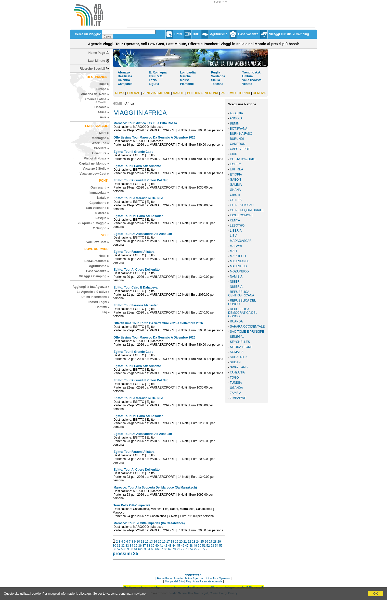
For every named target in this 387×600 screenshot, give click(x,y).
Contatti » (103, 307)
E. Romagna (157, 72)
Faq (188, 581)
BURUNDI (237, 139)
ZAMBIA (235, 393)
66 (157, 549)
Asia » (104, 117)
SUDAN (235, 362)
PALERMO (228, 93)
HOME (117, 103)
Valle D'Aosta (252, 80)
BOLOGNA (195, 93)
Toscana (217, 84)
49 (195, 545)
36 (139, 545)
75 (195, 549)
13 (151, 541)
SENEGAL (237, 337)
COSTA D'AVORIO (242, 159)
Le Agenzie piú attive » (93, 292)
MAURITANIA (239, 261)
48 (191, 545)
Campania (125, 84)
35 (135, 545)
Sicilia (215, 80)
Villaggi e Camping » (94, 276)
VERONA (211, 93)
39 (152, 545)
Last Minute (96, 60)
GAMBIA (236, 184)
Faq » (106, 312)
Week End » (100, 143)
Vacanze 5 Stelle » (96, 168)
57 (118, 549)
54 (216, 545)
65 (152, 549)
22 (189, 541)
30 (114, 545)
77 (203, 549)
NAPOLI (178, 93)
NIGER (235, 281)
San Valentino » (97, 208)
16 (163, 541)
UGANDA (236, 388)
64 (148, 549)
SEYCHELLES (240, 342)
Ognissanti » (100, 187)
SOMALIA (236, 352)
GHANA (235, 190)
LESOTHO (237, 225)
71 (178, 549)
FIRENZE (133, 93)
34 (131, 545)
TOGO (234, 377)
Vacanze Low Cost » (94, 174)
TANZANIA (237, 372)
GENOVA (259, 93)
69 (169, 549)
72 (182, 549)
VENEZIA (149, 93)
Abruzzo (124, 72)
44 (174, 545)
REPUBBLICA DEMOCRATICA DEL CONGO (242, 312)
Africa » (103, 112)
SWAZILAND (239, 367)
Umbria (247, 76)
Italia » (104, 84)
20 (181, 541)
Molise (184, 80)
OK (375, 593)
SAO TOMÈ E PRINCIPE (247, 331)
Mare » (104, 133)
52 (208, 545)
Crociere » (101, 148)
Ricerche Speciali (92, 68)
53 (212, 545)
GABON (235, 179)
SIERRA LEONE (241, 347)
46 (182, 545)
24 (197, 541)
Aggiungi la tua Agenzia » (91, 287)
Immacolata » (99, 192)
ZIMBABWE (238, 398)
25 (202, 541)
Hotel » (104, 256)
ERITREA (236, 169)
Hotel (178, 34)
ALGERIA (236, 113)
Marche (185, 76)
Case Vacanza (248, 34)
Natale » (103, 197)
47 (186, 545)
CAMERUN (238, 144)
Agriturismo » (99, 266)
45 (178, 545)
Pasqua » (102, 218)
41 (161, 545)
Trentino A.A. (251, 72)
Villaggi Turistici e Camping (289, 34)
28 (214, 541)
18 (172, 541)
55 (221, 545)
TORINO (244, 93)
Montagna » (100, 138)
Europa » (102, 89)
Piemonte (187, 84)
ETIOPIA (236, 174)
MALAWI (236, 246)
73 (186, 549)
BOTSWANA (238, 128)
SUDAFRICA (239, 357)
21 (185, 541)
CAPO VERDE (240, 149)
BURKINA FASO (241, 133)
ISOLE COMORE (242, 215)
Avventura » (100, 153)
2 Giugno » (101, 228)
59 (127, 549)
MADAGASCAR (241, 241)
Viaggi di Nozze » (96, 158)
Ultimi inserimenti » (95, 297)
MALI (233, 251)
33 (127, 545)
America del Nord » (95, 94)
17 (168, 541)
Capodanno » (99, 203)
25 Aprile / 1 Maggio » (93, 223)
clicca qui (85, 593)
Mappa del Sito (174, 581)
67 (161, 549)
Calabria (124, 80)
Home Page (96, 53)
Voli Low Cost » (97, 242)
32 (122, 545)
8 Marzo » (102, 213)
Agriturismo (218, 34)
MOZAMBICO (239, 271)
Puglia (215, 72)
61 (135, 549)
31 (118, 545)
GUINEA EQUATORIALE (247, 210)
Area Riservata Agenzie (207, 581)
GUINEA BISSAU (242, 205)
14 (155, 541)
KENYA (235, 220)
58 (122, 549)
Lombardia (188, 72)
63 (144, 549)
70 (174, 549)
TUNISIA (236, 382)
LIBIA (233, 236)
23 (193, 541)
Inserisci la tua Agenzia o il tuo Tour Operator (202, 578)
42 (165, 545)
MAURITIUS (238, 266)
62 (139, 549)
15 (159, 541)
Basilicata (125, 76)
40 (157, 545)
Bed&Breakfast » (96, 261)
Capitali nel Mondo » (94, 163)
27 (210, 541)
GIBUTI (235, 195)
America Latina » (96, 100)
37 (144, 545)
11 (142, 541)
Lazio (153, 80)
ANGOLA (236, 118)
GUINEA (236, 200)
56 (114, 549)
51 (203, 545)
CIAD (233, 154)
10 (138, 541)
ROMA (119, 93)
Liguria (154, 84)
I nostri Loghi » (99, 302)
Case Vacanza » (97, 271)
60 (131, 549)
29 (219, 541)
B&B (196, 34)
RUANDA (236, 321)
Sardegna (218, 76)
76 (199, 549)
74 (191, 549)
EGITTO (235, 164)
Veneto (247, 84)
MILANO (164, 93)
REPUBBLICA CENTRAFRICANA (241, 293)
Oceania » (101, 107)
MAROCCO (238, 256)
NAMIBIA (236, 276)
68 (165, 549)
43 (169, 545)
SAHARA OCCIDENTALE (247, 326)
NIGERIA (236, 287)
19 (176, 541)
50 (199, 545)
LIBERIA (236, 230)
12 (146, 541)
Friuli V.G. (156, 76)
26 (206, 541)
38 (148, 545)
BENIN (234, 123)
